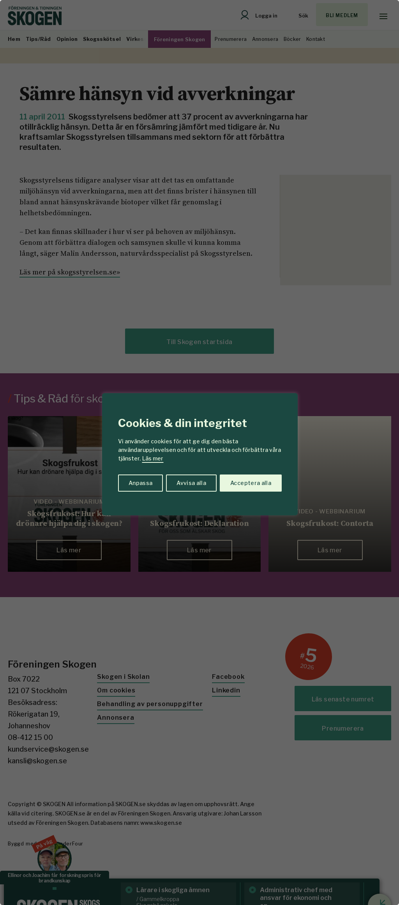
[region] (199, 452)
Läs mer (152, 458)
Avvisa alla (191, 483)
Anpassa (140, 483)
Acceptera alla (250, 483)
